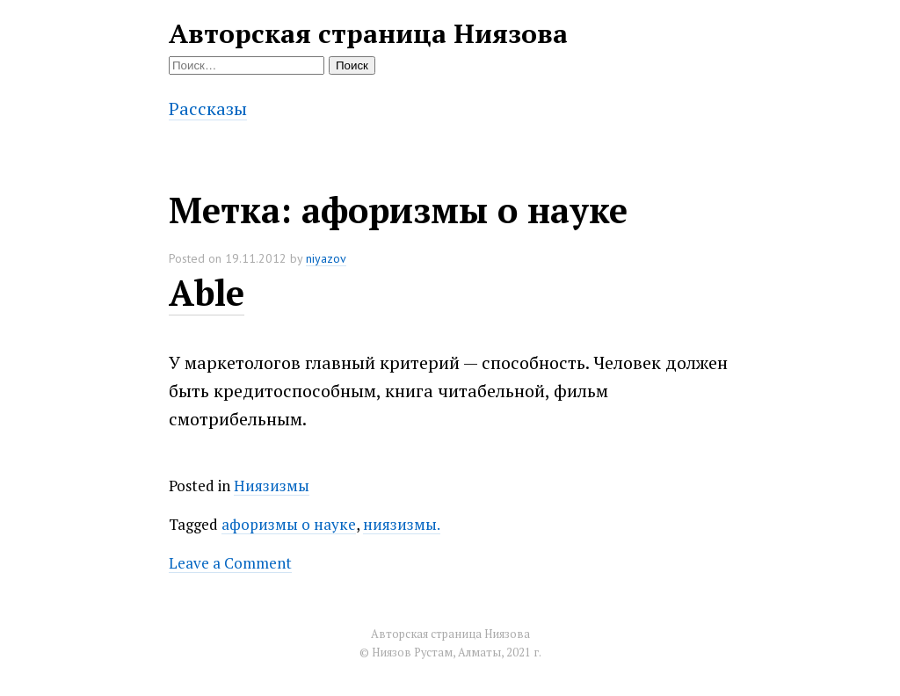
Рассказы (208, 108)
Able (206, 292)
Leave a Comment (230, 563)
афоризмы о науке (288, 524)
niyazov (326, 258)
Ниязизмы (271, 485)
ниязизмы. (401, 524)
